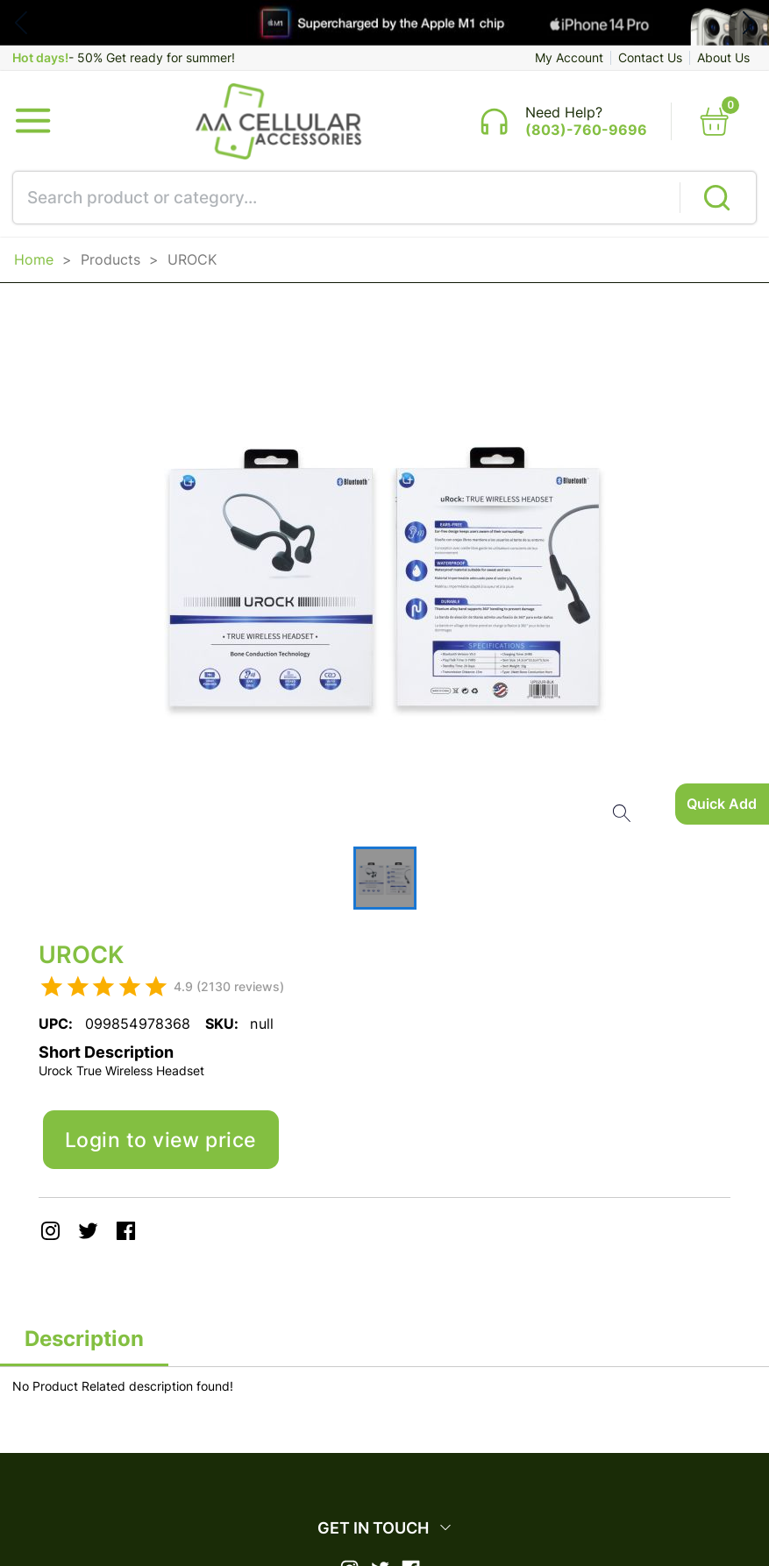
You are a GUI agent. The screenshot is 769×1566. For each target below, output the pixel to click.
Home (33, 264)
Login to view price (165, 1147)
